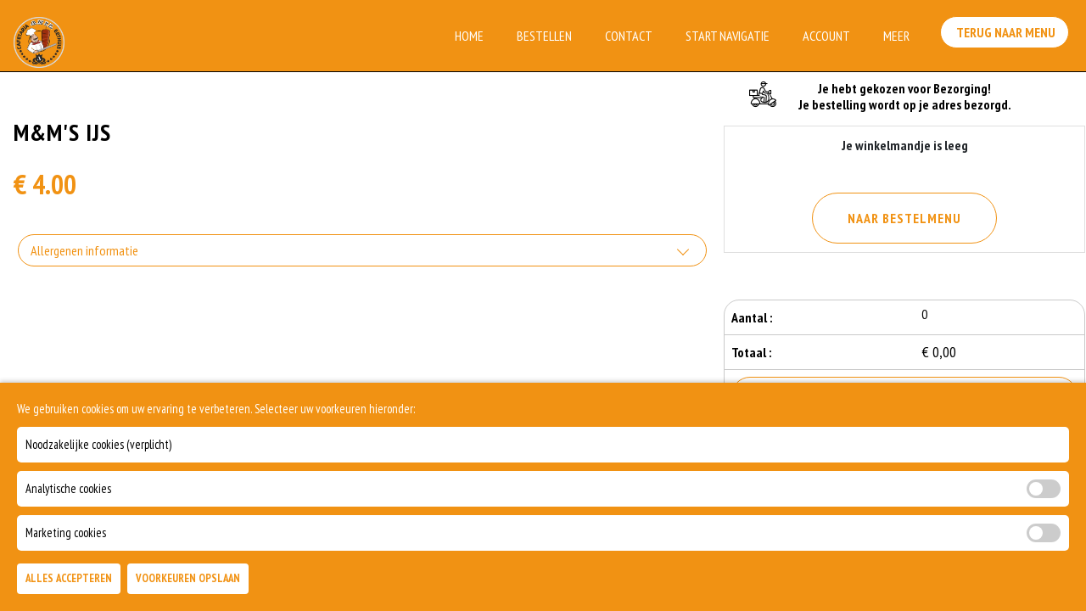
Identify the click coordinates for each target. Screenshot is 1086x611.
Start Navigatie (728, 35)
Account (826, 35)
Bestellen (544, 35)
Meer (896, 35)
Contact (628, 35)
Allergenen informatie (84, 250)
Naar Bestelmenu (904, 218)
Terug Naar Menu (1008, 33)
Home (469, 35)
